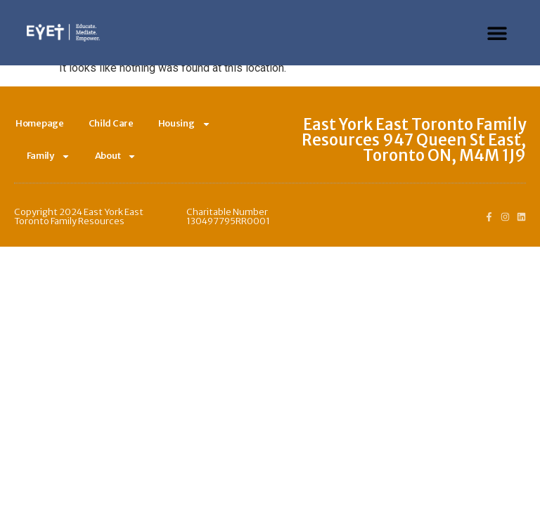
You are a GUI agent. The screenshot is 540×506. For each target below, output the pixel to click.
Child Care (111, 123)
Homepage (39, 123)
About (116, 156)
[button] (497, 32)
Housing (184, 124)
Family (48, 156)
